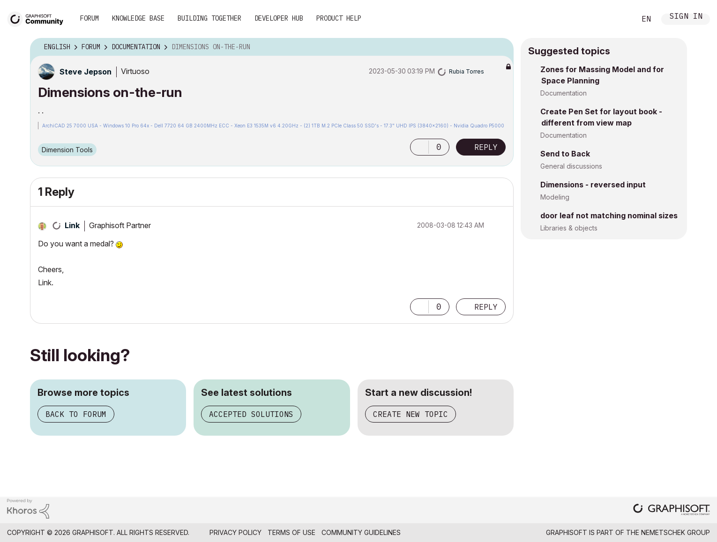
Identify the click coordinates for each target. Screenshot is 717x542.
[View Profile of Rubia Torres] (466, 71)
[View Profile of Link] (72, 225)
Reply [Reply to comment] (486, 307)
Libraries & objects (569, 228)
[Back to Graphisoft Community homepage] (38, 18)
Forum (89, 18)
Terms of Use (291, 532)
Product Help (338, 18)
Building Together (209, 18)
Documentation (563, 93)
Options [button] (500, 47)
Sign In (686, 17)
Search (618, 19)
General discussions (571, 166)
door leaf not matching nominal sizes (609, 215)
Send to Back (565, 153)
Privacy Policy (235, 532)
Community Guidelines (361, 532)
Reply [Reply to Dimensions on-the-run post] (486, 147)
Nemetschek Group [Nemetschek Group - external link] (675, 532)
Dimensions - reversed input (593, 184)
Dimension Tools (67, 150)
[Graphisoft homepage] (671, 510)
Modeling (554, 197)
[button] (419, 147)
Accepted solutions (251, 414)
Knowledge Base (138, 18)
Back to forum (75, 414)
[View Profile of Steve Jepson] (86, 71)
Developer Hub (278, 18)
